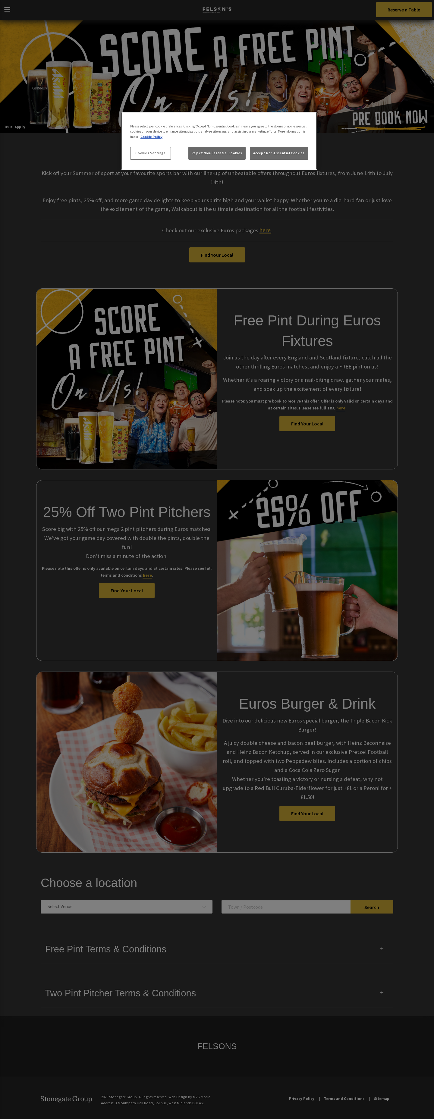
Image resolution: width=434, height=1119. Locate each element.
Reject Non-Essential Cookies (217, 153)
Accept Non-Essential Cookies (279, 153)
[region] (219, 141)
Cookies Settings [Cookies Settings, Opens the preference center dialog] (150, 153)
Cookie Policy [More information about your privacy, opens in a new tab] (151, 137)
